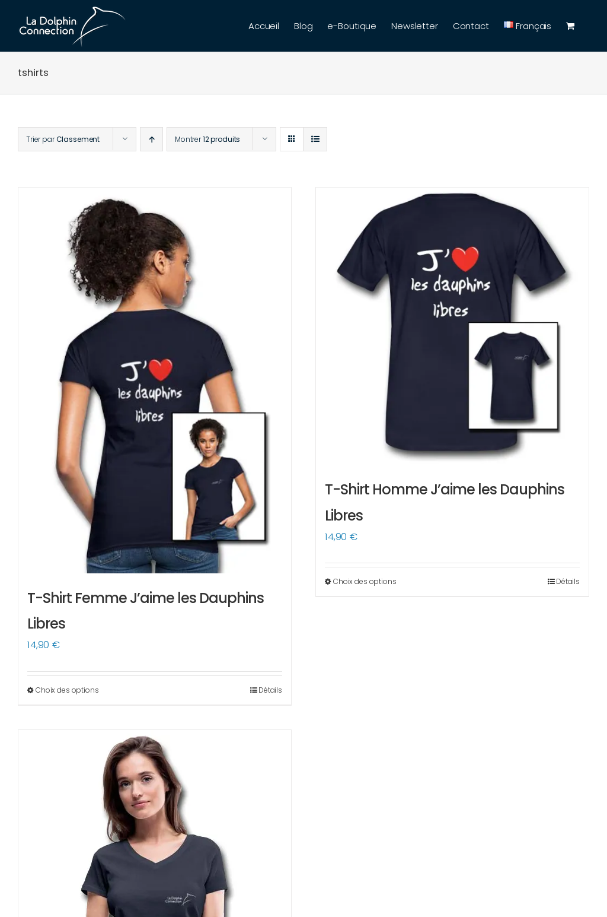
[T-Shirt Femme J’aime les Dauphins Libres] (154, 380)
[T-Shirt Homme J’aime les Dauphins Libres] (452, 326)
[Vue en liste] (315, 139)
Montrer (207, 139)
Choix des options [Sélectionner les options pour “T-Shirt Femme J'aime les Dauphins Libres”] (67, 690)
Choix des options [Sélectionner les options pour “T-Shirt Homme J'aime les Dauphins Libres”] (365, 581)
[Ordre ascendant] (151, 139)
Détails (270, 690)
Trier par (63, 139)
